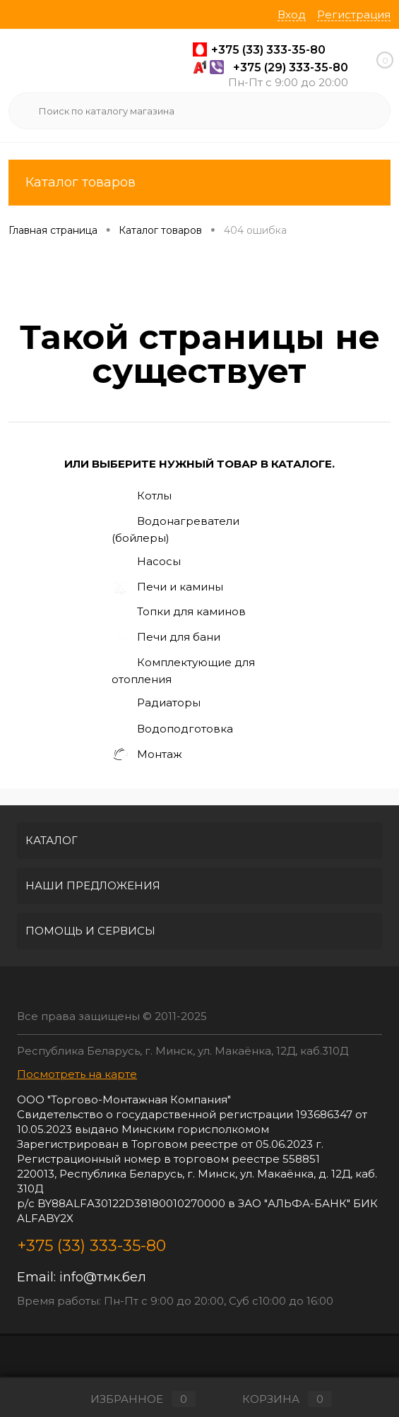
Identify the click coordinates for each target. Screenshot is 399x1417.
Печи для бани (166, 637)
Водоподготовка (172, 729)
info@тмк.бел (102, 1277)
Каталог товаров (199, 183)
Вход (292, 14)
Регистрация (354, 14)
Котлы (142, 496)
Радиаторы (156, 704)
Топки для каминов (179, 612)
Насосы (146, 562)
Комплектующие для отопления (183, 670)
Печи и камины (167, 587)
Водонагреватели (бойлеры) (175, 529)
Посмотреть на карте (77, 1074)
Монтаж (147, 755)
